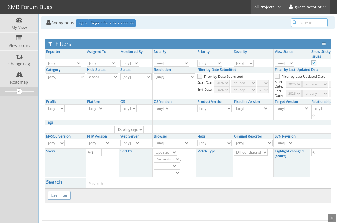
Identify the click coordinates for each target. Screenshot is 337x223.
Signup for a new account (112, 23)
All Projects (267, 7)
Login (82, 23)
